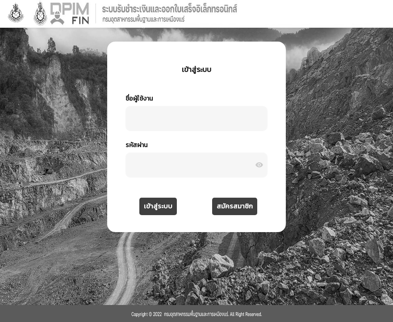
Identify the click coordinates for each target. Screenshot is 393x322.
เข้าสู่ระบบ (158, 206)
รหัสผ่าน (136, 145)
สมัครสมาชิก (235, 206)
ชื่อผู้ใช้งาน (139, 98)
